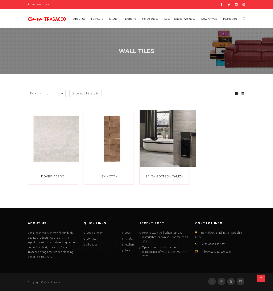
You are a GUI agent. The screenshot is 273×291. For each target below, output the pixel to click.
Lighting (130, 18)
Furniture (97, 18)
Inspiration (230, 18)
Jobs (128, 232)
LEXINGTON (108, 176)
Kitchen (114, 18)
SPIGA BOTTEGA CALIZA (164, 176)
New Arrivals (209, 18)
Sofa (127, 250)
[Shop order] (47, 93)
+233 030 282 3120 (40, 4)
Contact (91, 238)
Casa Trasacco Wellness (179, 18)
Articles (129, 238)
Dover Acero (52, 176)
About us (79, 18)
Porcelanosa (150, 18)
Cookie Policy (94, 232)
